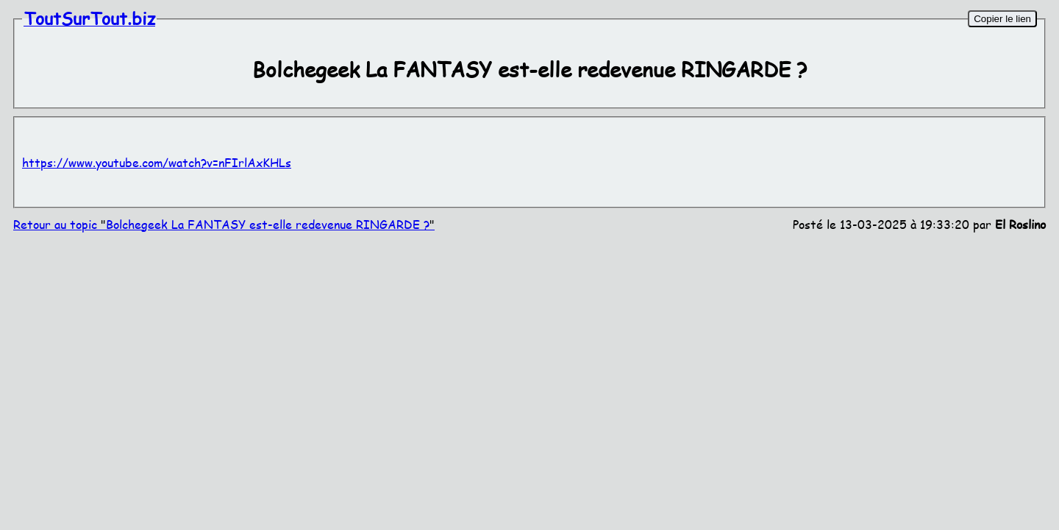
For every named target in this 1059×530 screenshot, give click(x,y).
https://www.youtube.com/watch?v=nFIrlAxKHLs (156, 162)
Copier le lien (1002, 18)
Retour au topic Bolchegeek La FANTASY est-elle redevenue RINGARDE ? (224, 224)
